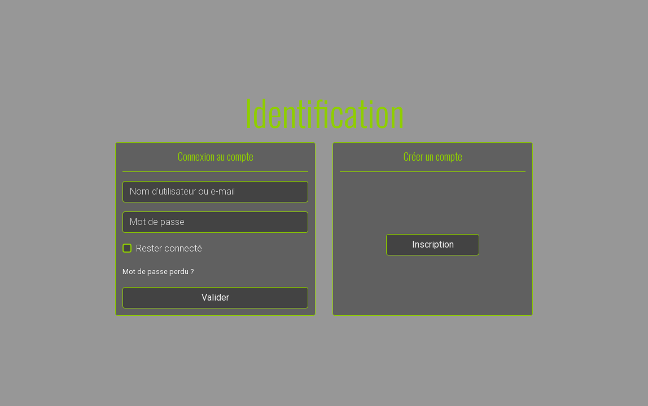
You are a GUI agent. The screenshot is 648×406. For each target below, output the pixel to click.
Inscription (433, 244)
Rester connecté (169, 248)
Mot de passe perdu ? (158, 271)
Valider (215, 297)
